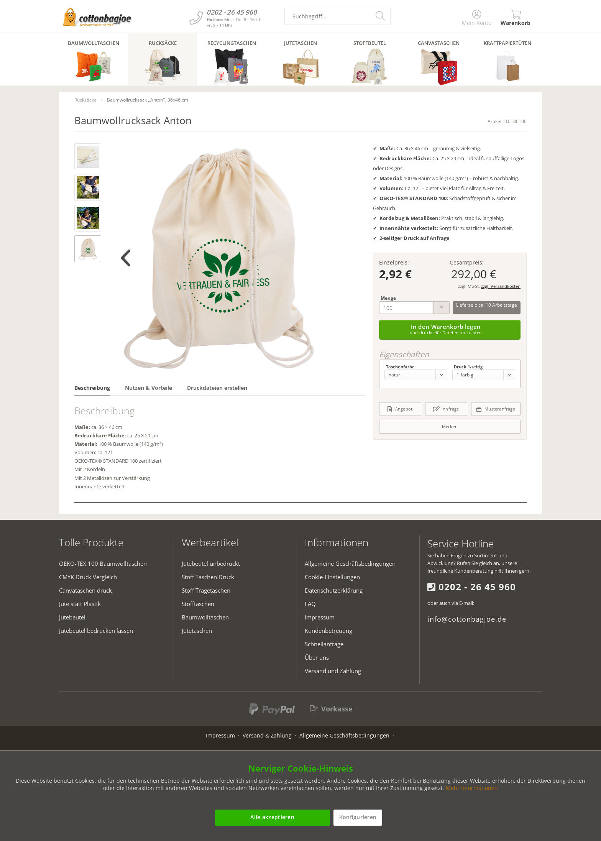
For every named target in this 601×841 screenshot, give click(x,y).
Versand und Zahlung (333, 671)
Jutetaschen (197, 630)
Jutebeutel (72, 617)
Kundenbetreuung (328, 630)
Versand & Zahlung (267, 735)
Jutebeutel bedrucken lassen (96, 630)
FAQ (310, 604)
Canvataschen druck (85, 590)
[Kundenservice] (196, 18)
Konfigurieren (358, 817)
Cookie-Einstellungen (332, 577)
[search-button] (381, 15)
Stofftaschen (198, 604)
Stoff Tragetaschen (206, 590)
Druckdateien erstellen (217, 387)
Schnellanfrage (324, 644)
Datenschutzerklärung (334, 590)
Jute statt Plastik (80, 604)
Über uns (317, 657)
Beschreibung (92, 387)
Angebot (400, 409)
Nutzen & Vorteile (148, 387)
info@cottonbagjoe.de (466, 619)
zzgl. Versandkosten (501, 286)
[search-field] (337, 16)
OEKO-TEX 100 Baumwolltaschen (103, 563)
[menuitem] (477, 18)
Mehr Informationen (472, 788)
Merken (450, 426)
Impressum (320, 617)
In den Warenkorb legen (446, 329)
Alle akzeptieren (272, 817)
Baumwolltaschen (205, 617)
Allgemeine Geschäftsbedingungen (350, 563)
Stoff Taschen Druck (208, 577)
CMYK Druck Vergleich (88, 577)
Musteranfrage (495, 409)
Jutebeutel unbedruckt (211, 563)
